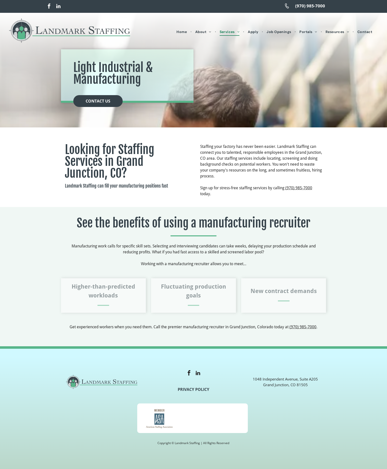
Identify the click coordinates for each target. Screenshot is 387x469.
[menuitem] (182, 32)
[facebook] (49, 6)
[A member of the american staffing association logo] (159, 418)
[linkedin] (58, 6)
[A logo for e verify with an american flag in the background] (192, 418)
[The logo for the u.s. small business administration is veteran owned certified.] (226, 418)
